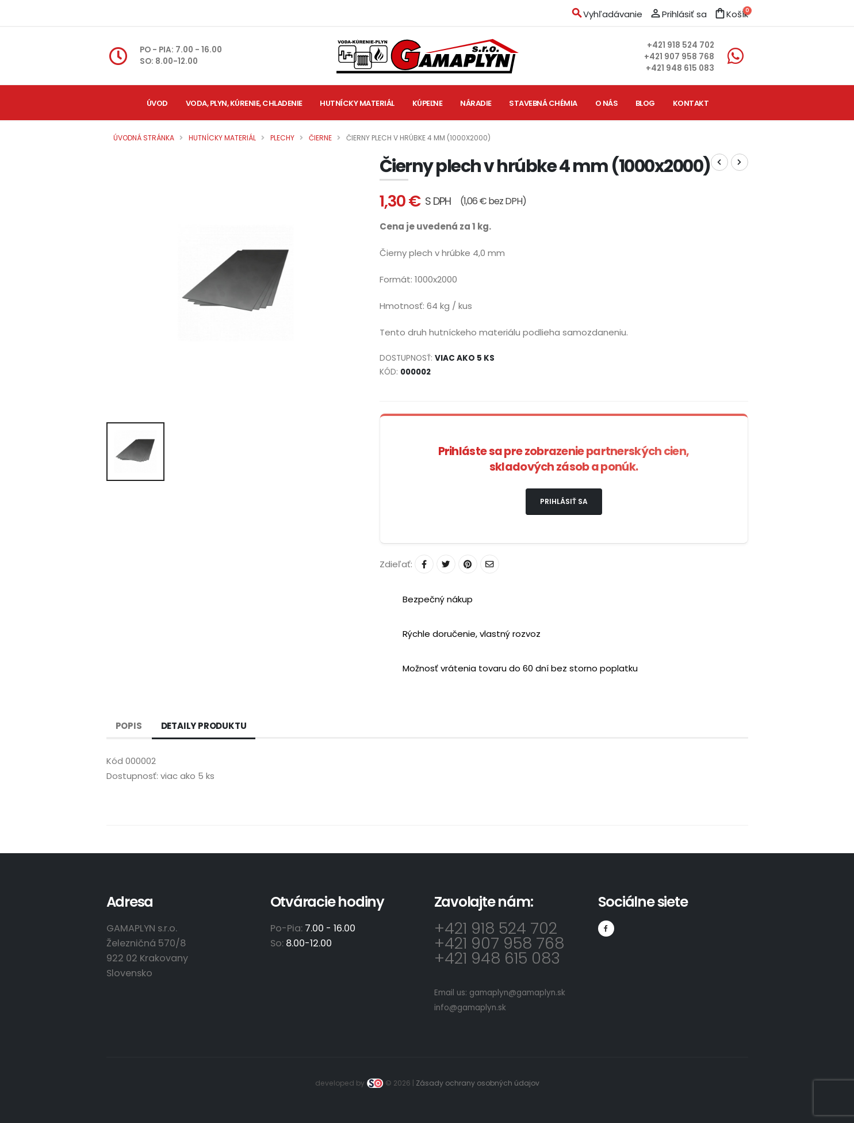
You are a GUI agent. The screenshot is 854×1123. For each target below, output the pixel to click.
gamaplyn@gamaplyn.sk (517, 992)
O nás (606, 103)
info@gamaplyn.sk (470, 1007)
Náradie (476, 103)
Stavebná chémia (543, 103)
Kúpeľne (427, 103)
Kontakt (691, 103)
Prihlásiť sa (564, 501)
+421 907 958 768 (679, 56)
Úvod (157, 103)
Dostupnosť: (132, 776)
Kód (114, 761)
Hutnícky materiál (357, 103)
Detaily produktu (204, 726)
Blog (645, 103)
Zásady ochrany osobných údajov (477, 1083)
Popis (129, 726)
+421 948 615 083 (680, 68)
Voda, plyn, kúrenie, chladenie (244, 103)
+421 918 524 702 (680, 45)
